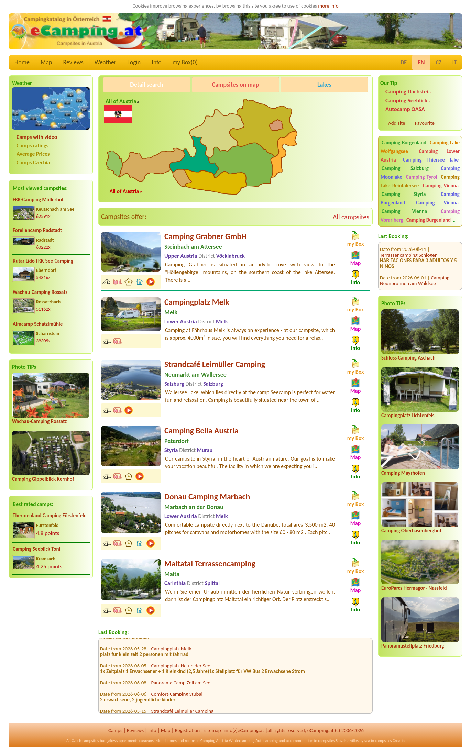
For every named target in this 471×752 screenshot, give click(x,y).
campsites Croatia (390, 740)
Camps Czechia (33, 162)
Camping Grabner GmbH (205, 236)
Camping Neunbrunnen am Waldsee (414, 271)
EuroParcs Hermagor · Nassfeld (414, 588)
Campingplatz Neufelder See (180, 668)
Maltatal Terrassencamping (209, 563)
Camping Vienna (441, 186)
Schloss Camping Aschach (408, 358)
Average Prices (33, 154)
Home (22, 62)
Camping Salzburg (405, 168)
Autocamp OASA (405, 109)
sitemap (212, 730)
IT (454, 62)
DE (404, 62)
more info (328, 6)
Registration (187, 730)
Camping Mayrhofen (403, 473)
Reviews (73, 62)
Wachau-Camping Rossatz (40, 292)
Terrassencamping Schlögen (409, 245)
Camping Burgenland (404, 143)
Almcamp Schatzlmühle (38, 324)
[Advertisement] (51, 637)
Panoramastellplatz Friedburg (412, 646)
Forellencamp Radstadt (37, 230)
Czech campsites (85, 740)
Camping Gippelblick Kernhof (43, 479)
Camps (115, 730)
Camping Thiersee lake (431, 160)
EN (421, 62)
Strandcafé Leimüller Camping (214, 364)
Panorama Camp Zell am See (180, 685)
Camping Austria (214, 740)
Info (157, 62)
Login (134, 62)
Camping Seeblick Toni (36, 549)
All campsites (351, 217)
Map (46, 62)
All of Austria (121, 101)
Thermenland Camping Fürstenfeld (50, 515)
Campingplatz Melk (196, 302)
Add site (396, 123)
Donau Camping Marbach (207, 496)
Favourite (425, 123)
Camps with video (37, 137)
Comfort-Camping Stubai (177, 697)
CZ (438, 62)
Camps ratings (32, 145)
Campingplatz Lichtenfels (407, 415)
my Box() (185, 62)
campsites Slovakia (333, 740)
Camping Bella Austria (201, 430)
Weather (105, 62)
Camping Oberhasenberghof (411, 531)
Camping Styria (404, 194)
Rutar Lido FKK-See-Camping (43, 261)
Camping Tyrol (421, 177)
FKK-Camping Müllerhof (38, 200)
